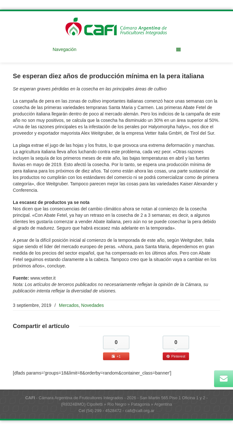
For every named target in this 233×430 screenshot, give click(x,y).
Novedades (92, 305)
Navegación (117, 49)
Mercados (69, 305)
